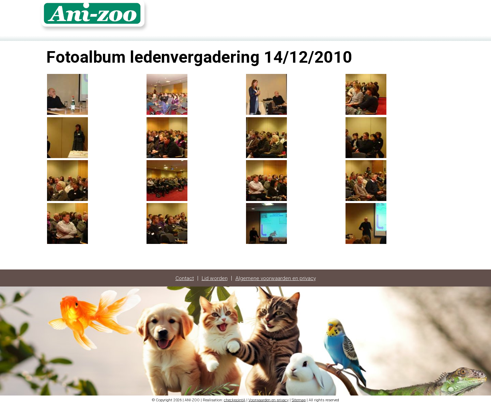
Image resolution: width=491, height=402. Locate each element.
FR (442, 16)
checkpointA (234, 398)
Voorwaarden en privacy (268, 398)
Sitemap (299, 398)
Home (350, 16)
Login (426, 16)
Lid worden (213, 276)
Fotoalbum (401, 16)
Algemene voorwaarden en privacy (276, 276)
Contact (373, 16)
